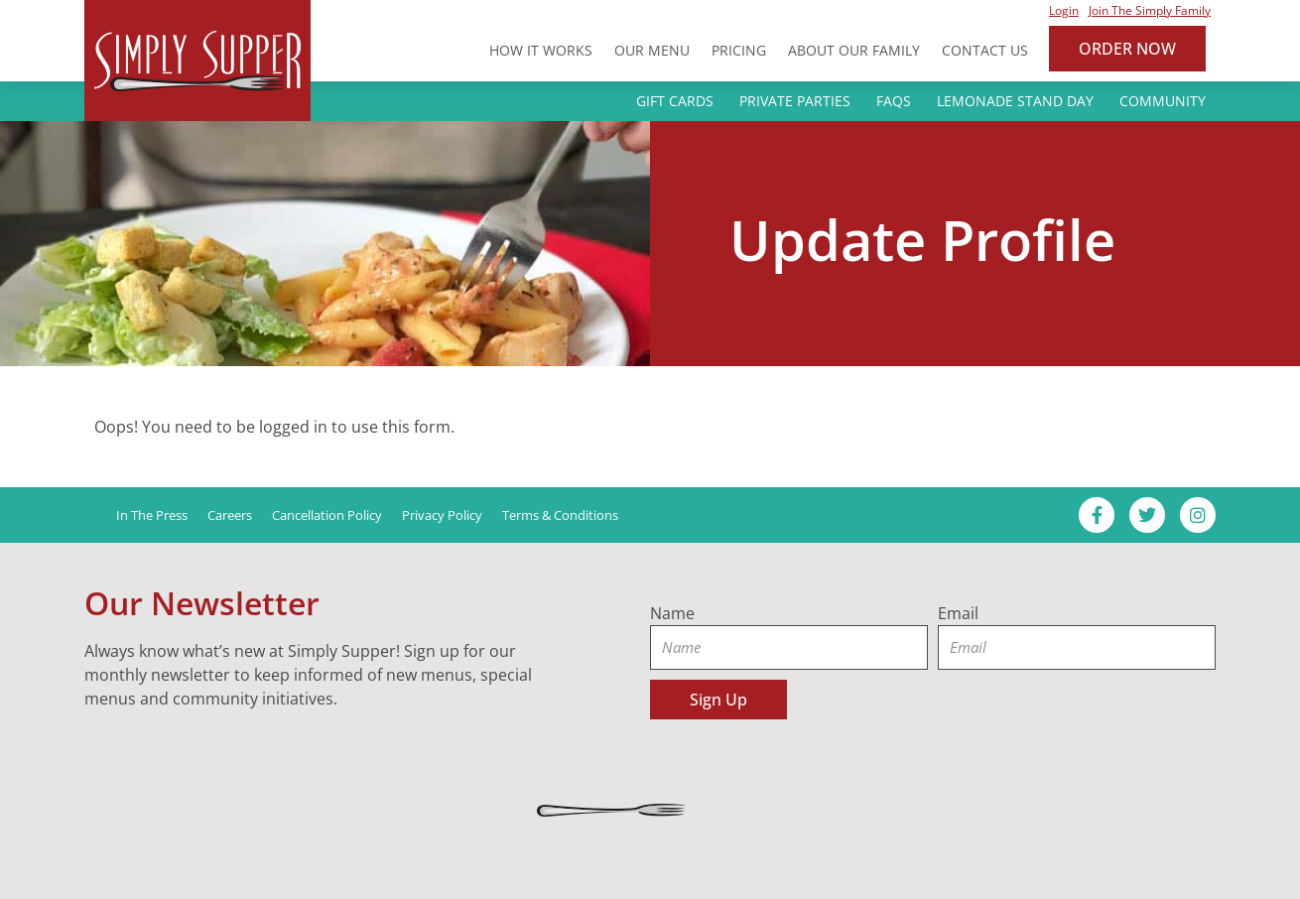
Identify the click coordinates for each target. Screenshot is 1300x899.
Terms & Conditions (560, 515)
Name (672, 613)
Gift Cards (675, 100)
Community (1162, 100)
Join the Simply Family (1150, 10)
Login (1064, 10)
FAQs (893, 100)
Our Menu (652, 50)
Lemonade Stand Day (1015, 100)
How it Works (540, 50)
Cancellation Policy (327, 515)
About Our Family (854, 50)
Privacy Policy (442, 515)
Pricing (739, 50)
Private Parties (794, 100)
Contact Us (985, 50)
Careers (229, 515)
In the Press (152, 515)
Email (958, 613)
